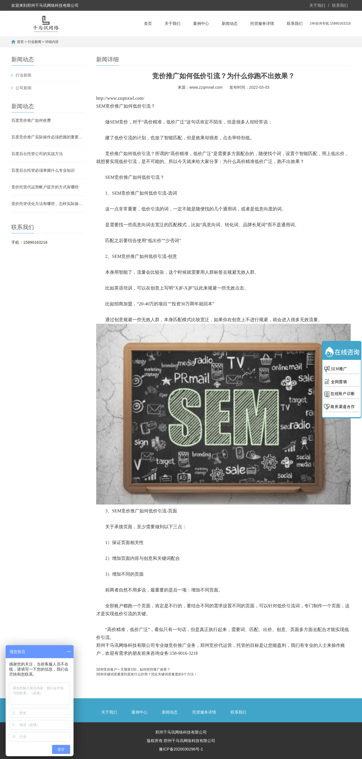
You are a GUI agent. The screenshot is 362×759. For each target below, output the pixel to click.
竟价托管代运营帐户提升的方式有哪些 (45, 187)
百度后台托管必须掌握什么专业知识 (43, 170)
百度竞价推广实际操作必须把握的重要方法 (48, 137)
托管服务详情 (262, 23)
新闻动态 (230, 23)
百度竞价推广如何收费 (31, 120)
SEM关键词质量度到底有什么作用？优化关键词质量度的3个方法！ (146, 674)
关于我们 (317, 5)
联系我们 (340, 5)
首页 (148, 23)
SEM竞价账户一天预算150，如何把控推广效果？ (133, 669)
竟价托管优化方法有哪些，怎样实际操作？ (48, 203)
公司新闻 (23, 88)
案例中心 (201, 23)
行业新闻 (34, 42)
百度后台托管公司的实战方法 (37, 153)
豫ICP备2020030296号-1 (181, 749)
